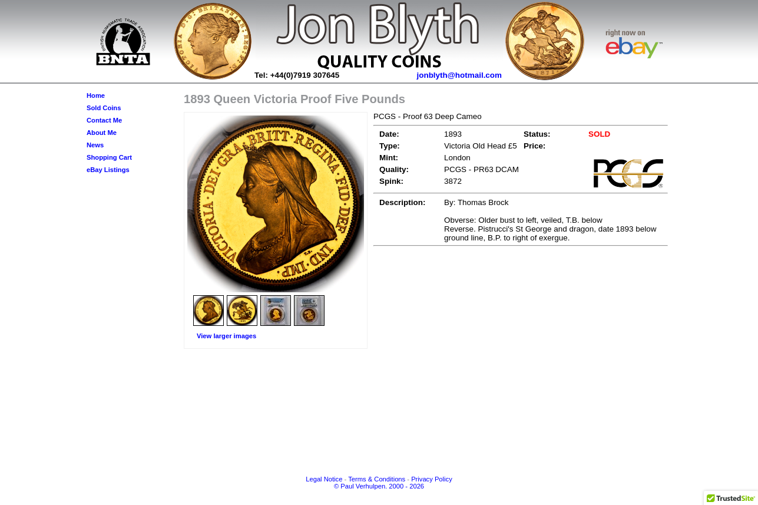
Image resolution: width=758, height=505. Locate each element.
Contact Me (104, 120)
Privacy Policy (431, 479)
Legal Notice (324, 479)
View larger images (226, 335)
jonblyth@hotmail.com (459, 75)
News (95, 144)
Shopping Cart (109, 157)
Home (96, 95)
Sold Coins (104, 107)
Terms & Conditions (376, 479)
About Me (102, 132)
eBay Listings (108, 169)
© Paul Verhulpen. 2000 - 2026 (379, 486)
